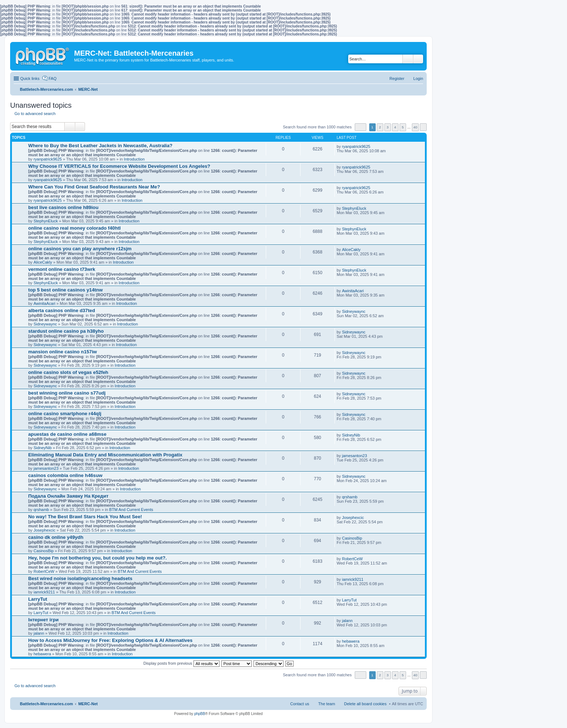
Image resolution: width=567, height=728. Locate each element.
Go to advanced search (35, 113)
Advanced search (418, 59)
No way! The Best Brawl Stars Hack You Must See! (85, 516)
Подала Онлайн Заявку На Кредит (68, 496)
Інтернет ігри (43, 619)
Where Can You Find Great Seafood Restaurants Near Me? (94, 187)
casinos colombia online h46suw (65, 475)
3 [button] (388, 127)
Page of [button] (360, 127)
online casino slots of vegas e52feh (68, 372)
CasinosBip (44, 551)
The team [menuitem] (326, 704)
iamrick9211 (44, 592)
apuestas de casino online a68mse (67, 434)
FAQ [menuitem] (52, 78)
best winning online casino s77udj (67, 393)
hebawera (42, 654)
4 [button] (395, 127)
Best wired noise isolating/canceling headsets (80, 578)
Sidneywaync (45, 324)
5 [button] (403, 127)
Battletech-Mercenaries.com (46, 704)
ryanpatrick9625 (48, 159)
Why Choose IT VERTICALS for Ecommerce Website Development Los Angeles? (119, 166)
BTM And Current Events (131, 509)
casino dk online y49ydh (55, 537)
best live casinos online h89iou (63, 207)
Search (407, 59)
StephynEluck (46, 221)
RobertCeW (44, 571)
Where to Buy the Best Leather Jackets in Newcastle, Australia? (100, 145)
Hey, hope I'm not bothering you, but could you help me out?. (97, 558)
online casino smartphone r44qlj (64, 413)
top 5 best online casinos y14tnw (65, 290)
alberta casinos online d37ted (61, 310)
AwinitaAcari (44, 303)
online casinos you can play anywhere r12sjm (80, 248)
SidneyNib (43, 448)
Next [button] (423, 127)
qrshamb (41, 509)
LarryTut (37, 599)
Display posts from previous (181, 663)
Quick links (29, 78)
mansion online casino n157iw (62, 351)
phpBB (199, 714)
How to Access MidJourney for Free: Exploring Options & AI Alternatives (110, 640)
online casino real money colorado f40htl (74, 228)
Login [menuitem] (418, 78)
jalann (39, 633)
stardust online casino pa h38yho (66, 331)
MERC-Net (88, 704)
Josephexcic (45, 530)
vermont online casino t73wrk (61, 269)
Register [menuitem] (396, 78)
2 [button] (380, 127)
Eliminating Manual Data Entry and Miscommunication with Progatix (105, 454)
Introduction (134, 159)
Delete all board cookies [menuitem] (365, 704)
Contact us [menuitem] (299, 704)
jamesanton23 (46, 468)
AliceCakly (43, 262)
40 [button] (415, 127)
